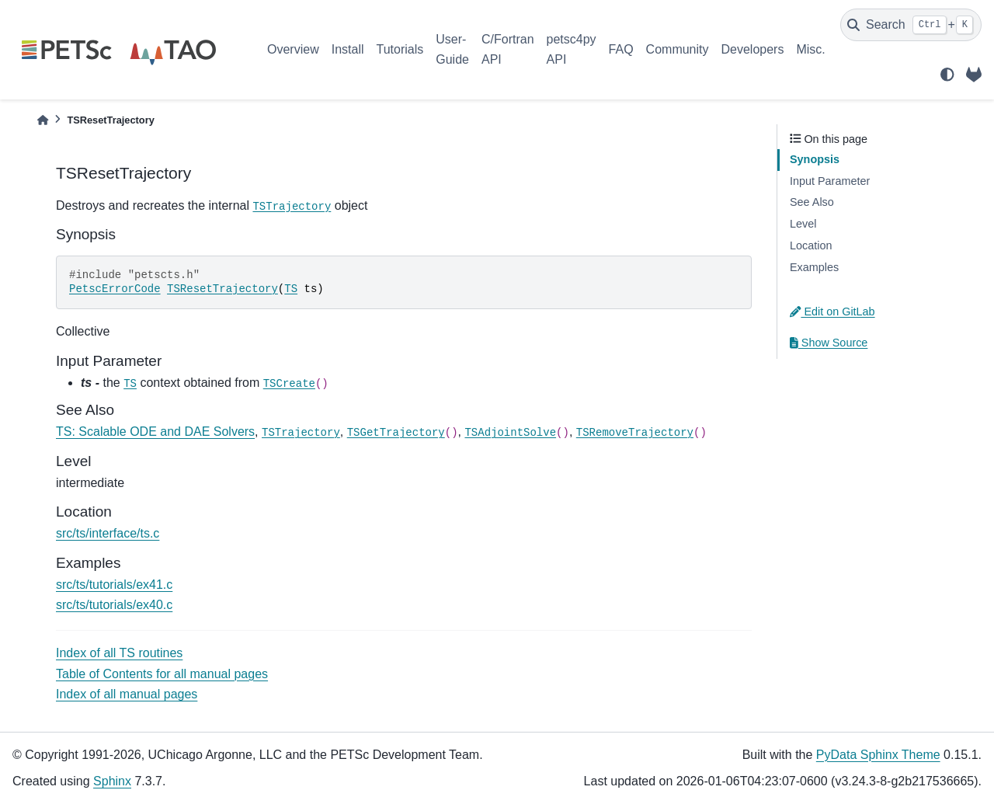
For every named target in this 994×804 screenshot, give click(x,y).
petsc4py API (571, 49)
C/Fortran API (507, 49)
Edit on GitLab (832, 311)
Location (811, 245)
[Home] (42, 120)
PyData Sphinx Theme (878, 754)
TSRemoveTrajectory (634, 432)
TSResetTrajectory (222, 289)
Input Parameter (830, 181)
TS (290, 289)
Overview (293, 49)
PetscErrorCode (115, 289)
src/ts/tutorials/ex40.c (114, 604)
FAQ (621, 49)
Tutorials (399, 49)
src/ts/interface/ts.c (107, 533)
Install (348, 49)
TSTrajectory (291, 206)
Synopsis (814, 159)
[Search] (911, 25)
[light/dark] (947, 74)
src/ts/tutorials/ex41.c (114, 584)
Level (803, 224)
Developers (752, 49)
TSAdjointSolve (510, 432)
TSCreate (289, 384)
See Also (812, 202)
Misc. (810, 49)
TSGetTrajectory (396, 432)
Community (677, 49)
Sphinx (112, 781)
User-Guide (452, 49)
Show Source (828, 342)
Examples (814, 267)
